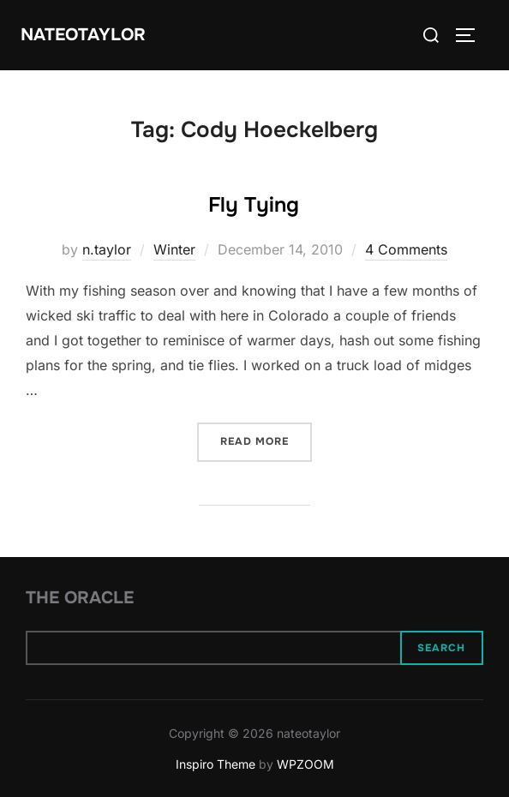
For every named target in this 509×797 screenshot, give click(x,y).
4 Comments (406, 249)
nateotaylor (83, 34)
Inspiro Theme (215, 764)
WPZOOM (305, 764)
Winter (174, 249)
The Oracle (80, 597)
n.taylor (106, 249)
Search (441, 648)
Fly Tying (253, 205)
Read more (266, 440)
